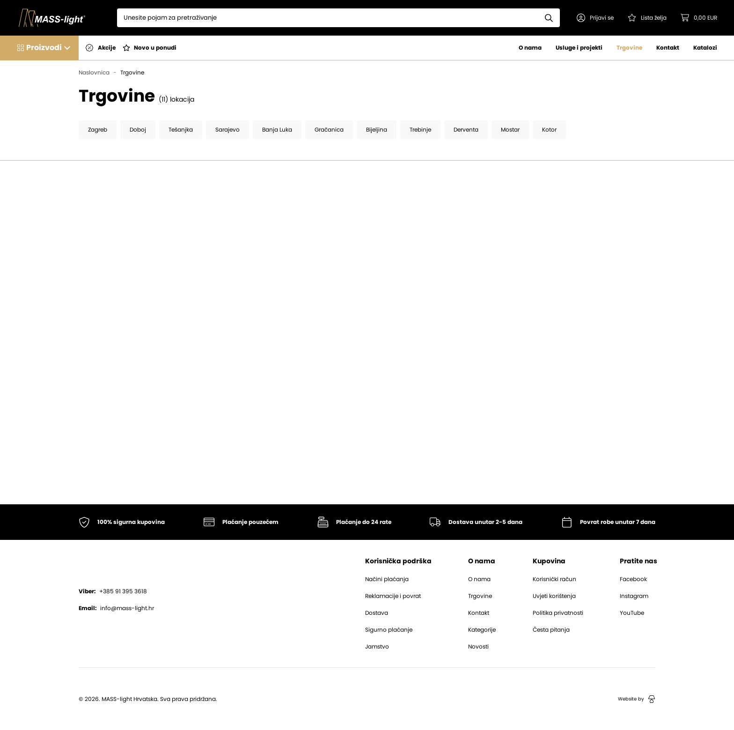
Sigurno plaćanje (388, 630)
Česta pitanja (551, 630)
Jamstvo (377, 646)
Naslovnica (94, 72)
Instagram (634, 596)
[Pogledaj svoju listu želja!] (647, 17)
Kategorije (482, 630)
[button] (595, 17)
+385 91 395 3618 (113, 591)
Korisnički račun (554, 579)
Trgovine (629, 48)
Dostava (376, 613)
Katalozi (705, 48)
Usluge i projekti (579, 48)
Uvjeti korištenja (554, 596)
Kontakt (667, 48)
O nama (530, 48)
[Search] (327, 17)
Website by (636, 699)
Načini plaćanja (387, 579)
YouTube (632, 613)
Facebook (633, 579)
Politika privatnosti (558, 613)
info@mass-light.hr (116, 608)
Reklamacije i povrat (393, 596)
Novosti (478, 646)
